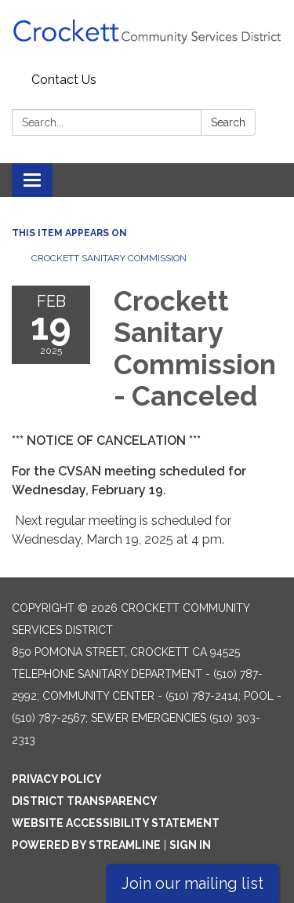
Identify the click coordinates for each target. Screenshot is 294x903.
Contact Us (63, 79)
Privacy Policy (57, 779)
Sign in (190, 845)
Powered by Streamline (86, 845)
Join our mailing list (192, 883)
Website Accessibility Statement (116, 823)
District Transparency (85, 801)
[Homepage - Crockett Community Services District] (147, 33)
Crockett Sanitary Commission (109, 258)
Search (228, 122)
